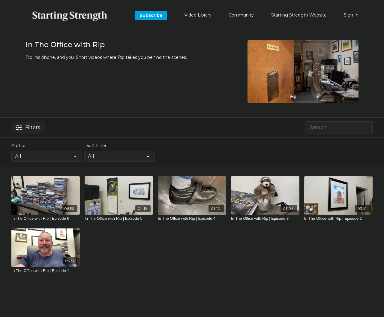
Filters (28, 127)
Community (241, 15)
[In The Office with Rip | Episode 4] (192, 219)
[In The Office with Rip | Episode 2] (338, 219)
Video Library (198, 15)
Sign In (351, 15)
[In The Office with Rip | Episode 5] (119, 219)
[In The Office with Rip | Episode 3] (265, 219)
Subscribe (151, 15)
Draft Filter (95, 145)
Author (18, 145)
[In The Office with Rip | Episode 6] (45, 219)
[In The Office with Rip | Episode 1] (45, 271)
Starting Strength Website (299, 15)
